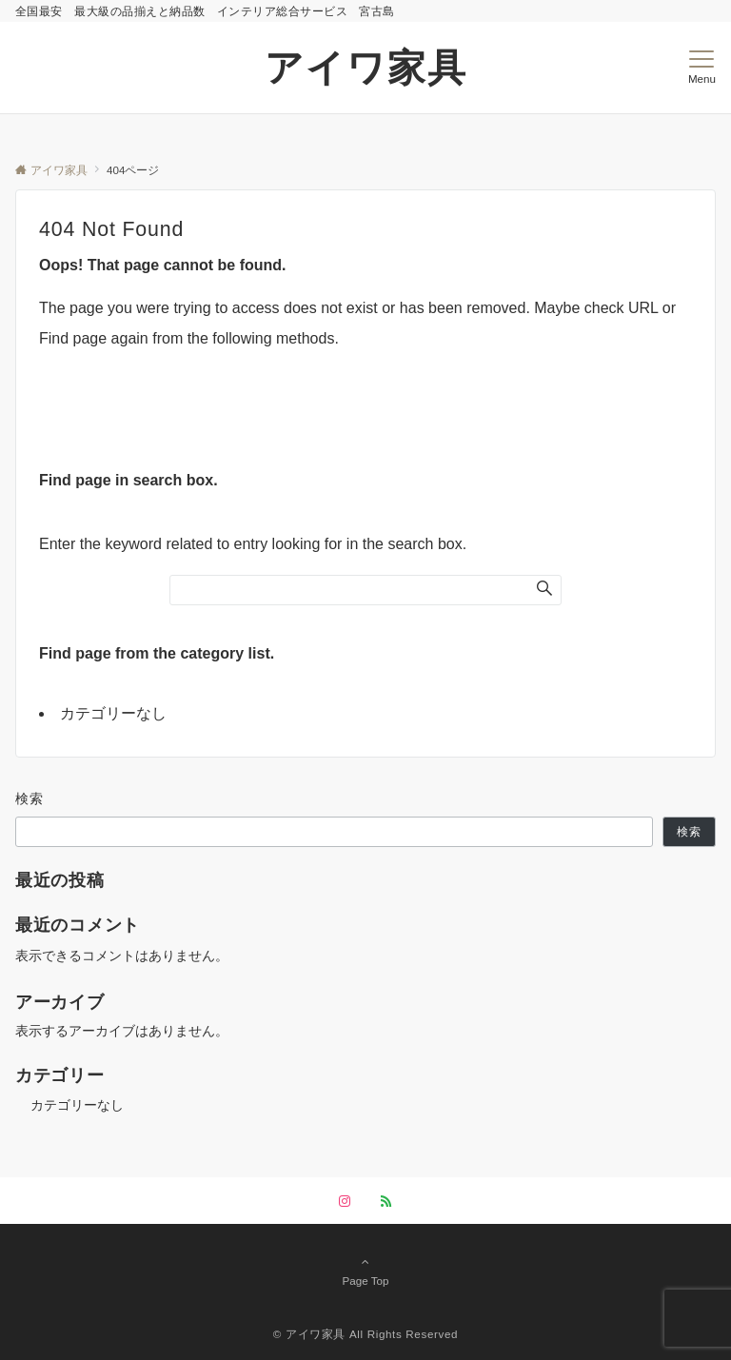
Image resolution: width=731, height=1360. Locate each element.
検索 (30, 798)
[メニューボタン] (702, 67)
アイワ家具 (366, 68)
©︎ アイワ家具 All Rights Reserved (365, 1334)
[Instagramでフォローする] (344, 1201)
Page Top (365, 1270)
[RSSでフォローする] (386, 1201)
